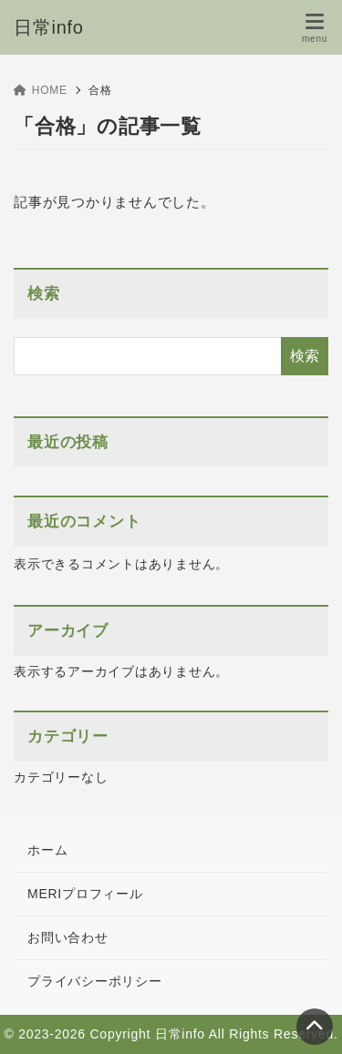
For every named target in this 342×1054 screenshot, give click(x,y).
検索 (43, 293)
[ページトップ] (314, 1026)
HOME (40, 90)
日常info (49, 27)
